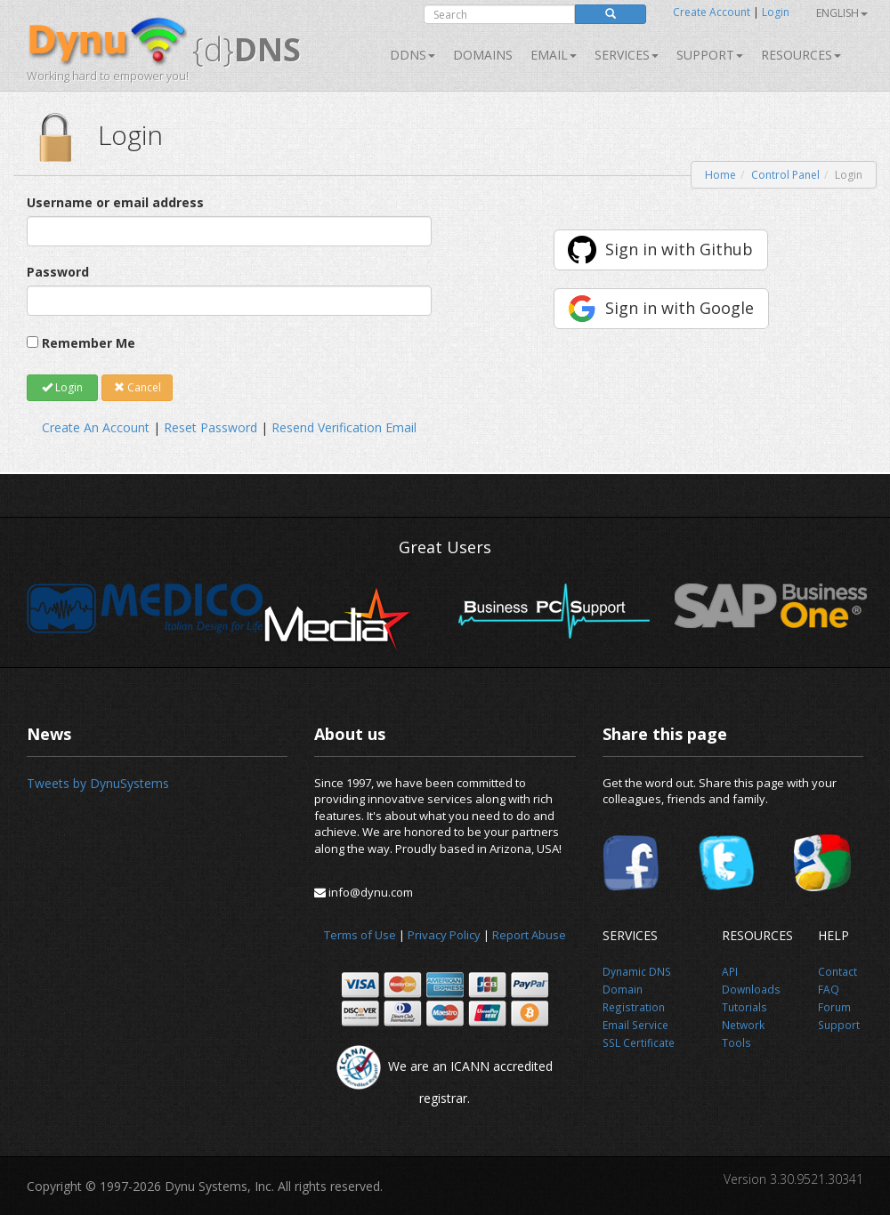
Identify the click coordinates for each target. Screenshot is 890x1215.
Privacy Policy (444, 935)
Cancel (137, 387)
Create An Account (96, 427)
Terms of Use (360, 935)
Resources (801, 54)
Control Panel (785, 174)
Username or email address (115, 202)
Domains (483, 54)
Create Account (711, 12)
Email (553, 54)
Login (775, 12)
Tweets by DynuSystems (98, 783)
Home (720, 174)
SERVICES (627, 54)
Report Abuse (529, 935)
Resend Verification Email (344, 427)
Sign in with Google (679, 307)
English (842, 12)
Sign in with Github (679, 249)
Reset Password (210, 427)
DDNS (412, 54)
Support (709, 54)
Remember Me (88, 342)
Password (58, 271)
